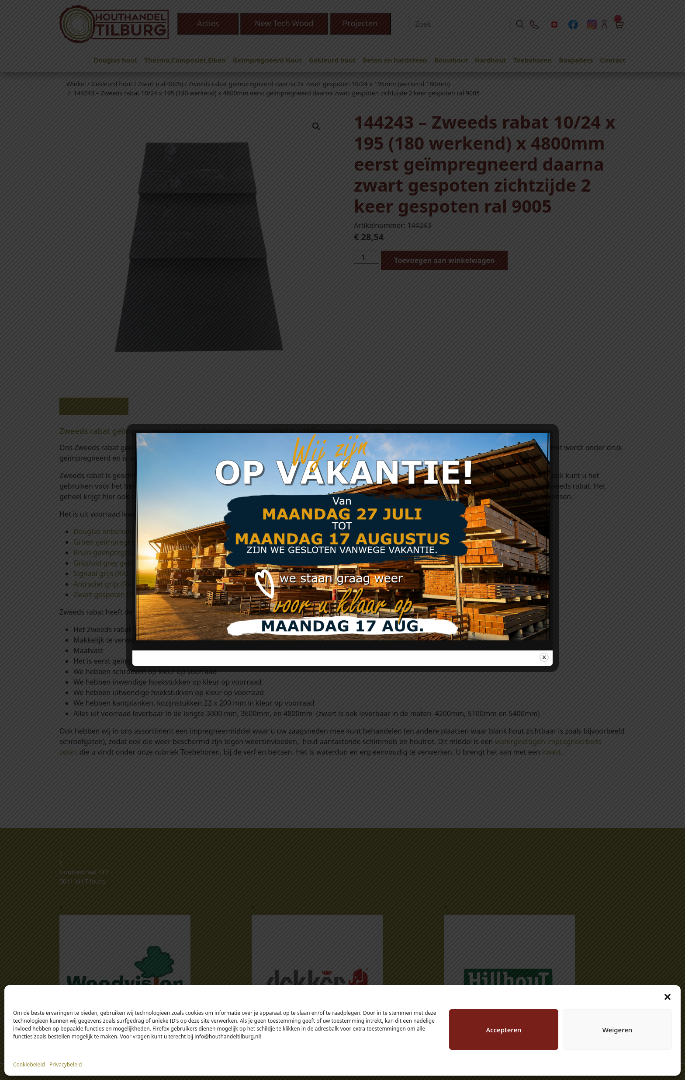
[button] (667, 996)
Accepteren (504, 1029)
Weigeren (617, 1029)
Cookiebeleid (29, 1064)
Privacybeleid (65, 1064)
